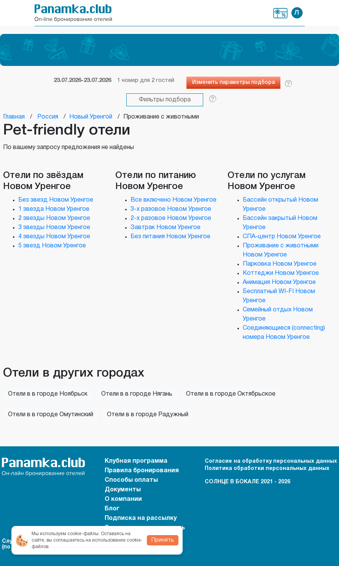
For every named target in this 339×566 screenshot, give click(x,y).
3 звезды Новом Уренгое (54, 227)
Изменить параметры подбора (233, 82)
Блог (112, 508)
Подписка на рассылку (141, 518)
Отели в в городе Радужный (147, 414)
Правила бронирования (142, 470)
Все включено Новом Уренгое (173, 200)
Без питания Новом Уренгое (170, 236)
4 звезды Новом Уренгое (54, 236)
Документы (123, 489)
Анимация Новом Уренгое (279, 282)
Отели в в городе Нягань (136, 394)
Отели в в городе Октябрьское (230, 394)
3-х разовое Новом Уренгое (171, 209)
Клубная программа (280, 13)
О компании (123, 499)
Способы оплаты (131, 480)
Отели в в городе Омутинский (50, 414)
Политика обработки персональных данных (267, 468)
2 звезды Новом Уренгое (54, 218)
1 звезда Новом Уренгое (53, 209)
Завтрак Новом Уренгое (166, 227)
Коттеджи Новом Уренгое (281, 273)
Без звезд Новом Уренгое (55, 200)
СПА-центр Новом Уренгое (282, 236)
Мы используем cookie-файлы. (66, 534)
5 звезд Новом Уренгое (52, 246)
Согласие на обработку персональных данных (271, 461)
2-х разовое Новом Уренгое (171, 218)
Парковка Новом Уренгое (280, 264)
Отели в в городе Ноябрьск (48, 394)
